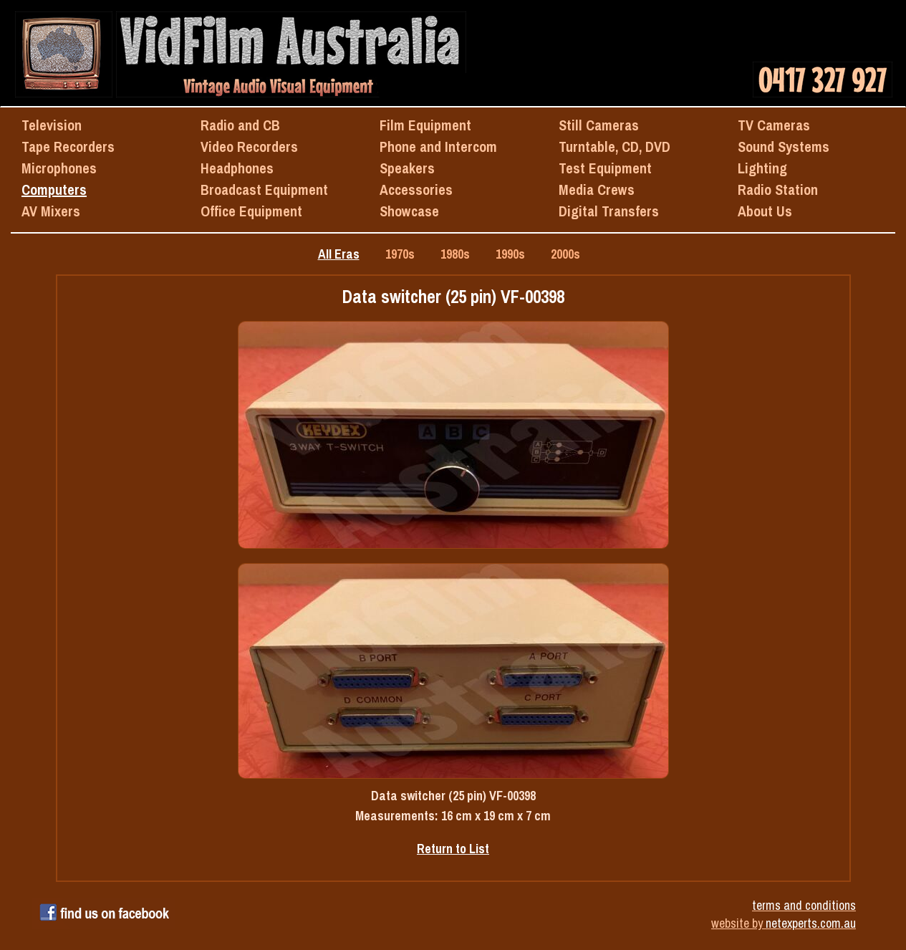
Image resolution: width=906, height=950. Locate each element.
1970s (400, 254)
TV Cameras (774, 125)
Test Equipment (605, 168)
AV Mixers (50, 211)
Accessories (416, 189)
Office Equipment (251, 211)
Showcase (409, 211)
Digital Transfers (609, 211)
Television (51, 125)
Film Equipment (425, 125)
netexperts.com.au (811, 923)
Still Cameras (599, 125)
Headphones (237, 168)
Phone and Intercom (438, 146)
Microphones (59, 168)
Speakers (407, 168)
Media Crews (597, 189)
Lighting (762, 168)
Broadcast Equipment (264, 189)
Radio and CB (240, 125)
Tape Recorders (68, 146)
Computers (54, 189)
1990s (510, 254)
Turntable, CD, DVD (614, 146)
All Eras (339, 254)
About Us (765, 211)
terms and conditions (804, 905)
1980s (455, 254)
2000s (565, 254)
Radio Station (778, 189)
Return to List (453, 849)
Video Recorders (249, 146)
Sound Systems (783, 146)
